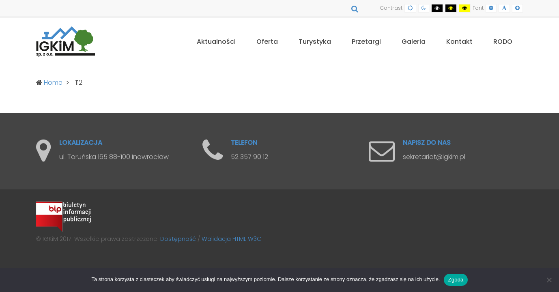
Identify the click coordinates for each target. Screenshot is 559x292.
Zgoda (455, 280)
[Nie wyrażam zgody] (549, 280)
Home (53, 82)
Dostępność (178, 239)
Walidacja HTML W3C (231, 239)
